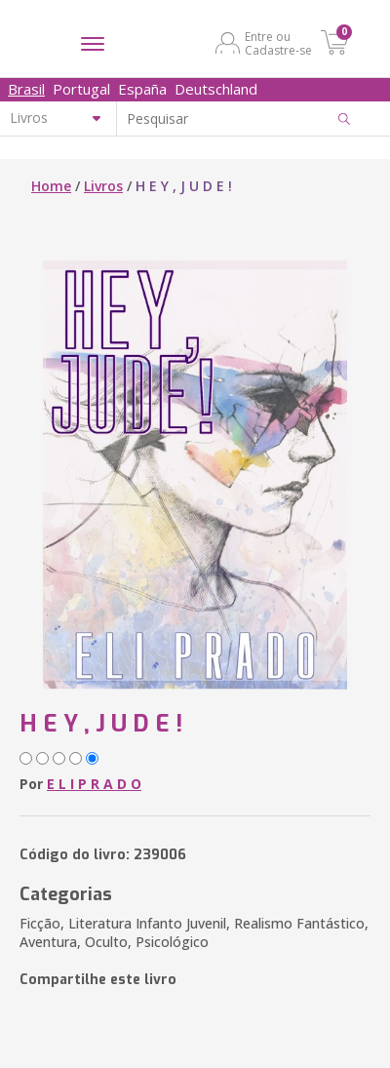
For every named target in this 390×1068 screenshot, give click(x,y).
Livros (103, 186)
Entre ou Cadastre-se (278, 43)
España (142, 89)
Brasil (26, 89)
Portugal (81, 89)
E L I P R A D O (94, 783)
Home (51, 186)
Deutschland (216, 89)
